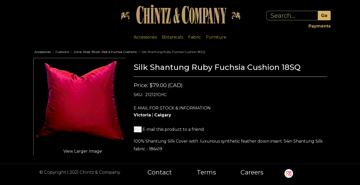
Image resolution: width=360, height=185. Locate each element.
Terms (206, 172)
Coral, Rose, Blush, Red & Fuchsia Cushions (105, 52)
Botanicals (172, 37)
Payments (319, 26)
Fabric (194, 37)
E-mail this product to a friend (173, 129)
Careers (252, 172)
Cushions (62, 52)
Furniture (216, 37)
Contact (160, 172)
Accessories (145, 37)
